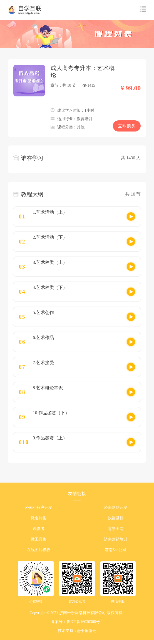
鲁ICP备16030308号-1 (84, 622)
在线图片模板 (38, 550)
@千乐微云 (86, 631)
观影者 (38, 529)
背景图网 (115, 529)
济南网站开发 (115, 507)
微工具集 (38, 539)
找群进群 (115, 518)
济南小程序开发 (38, 507)
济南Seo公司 (115, 550)
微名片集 (38, 518)
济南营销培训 (115, 539)
